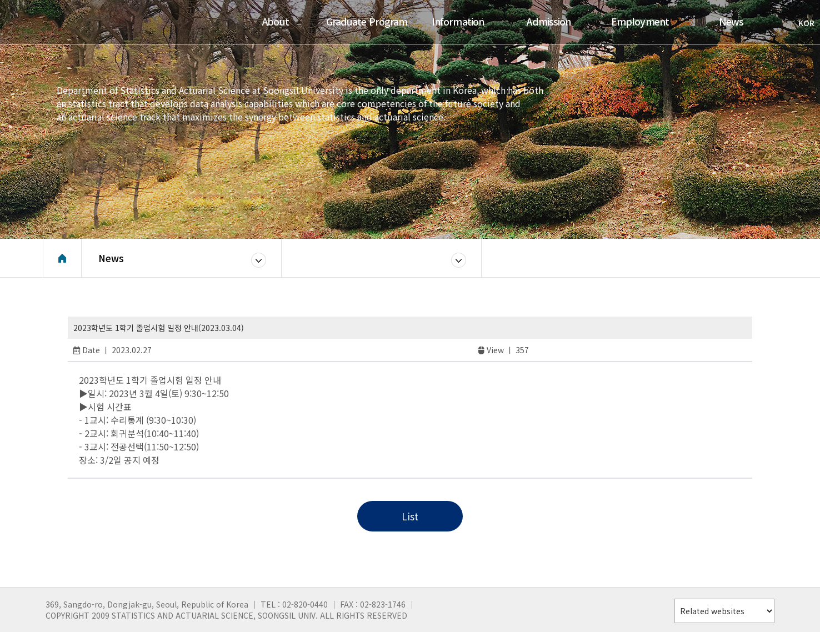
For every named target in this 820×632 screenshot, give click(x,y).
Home (62, 258)
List (410, 516)
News (111, 258)
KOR (800, 22)
